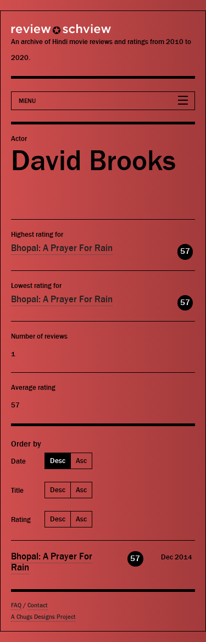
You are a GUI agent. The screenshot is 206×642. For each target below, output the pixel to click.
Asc (81, 460)
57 (185, 251)
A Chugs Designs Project (43, 617)
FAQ (16, 605)
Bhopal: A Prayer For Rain (62, 248)
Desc (57, 460)
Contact (37, 605)
